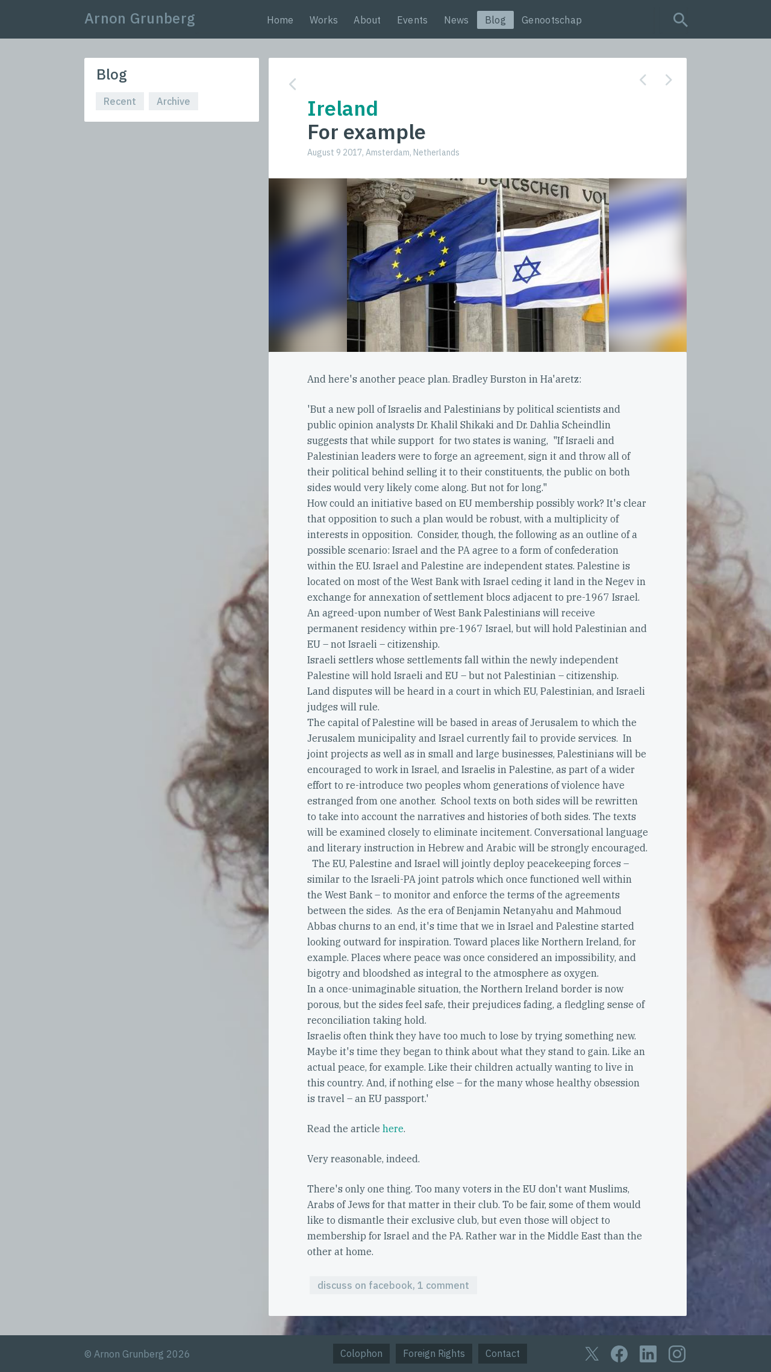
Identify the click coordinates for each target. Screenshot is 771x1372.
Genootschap (552, 20)
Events (412, 20)
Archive (173, 101)
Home (280, 20)
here (393, 1129)
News (456, 20)
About (367, 20)
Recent (120, 101)
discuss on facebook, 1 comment (393, 1285)
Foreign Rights (434, 1353)
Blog (495, 20)
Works (324, 20)
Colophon (361, 1353)
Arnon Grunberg (139, 18)
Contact (502, 1353)
